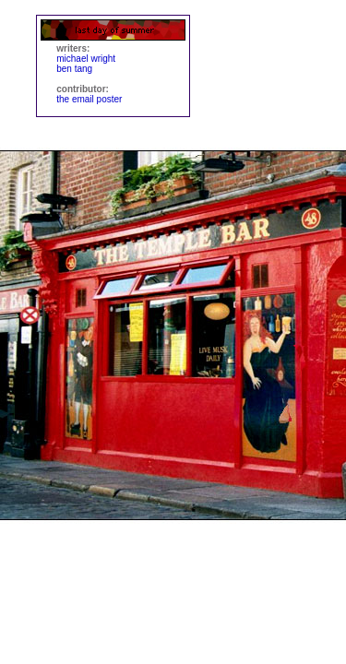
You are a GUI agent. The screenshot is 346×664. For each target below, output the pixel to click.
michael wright (85, 58)
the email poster (89, 99)
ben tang (74, 69)
